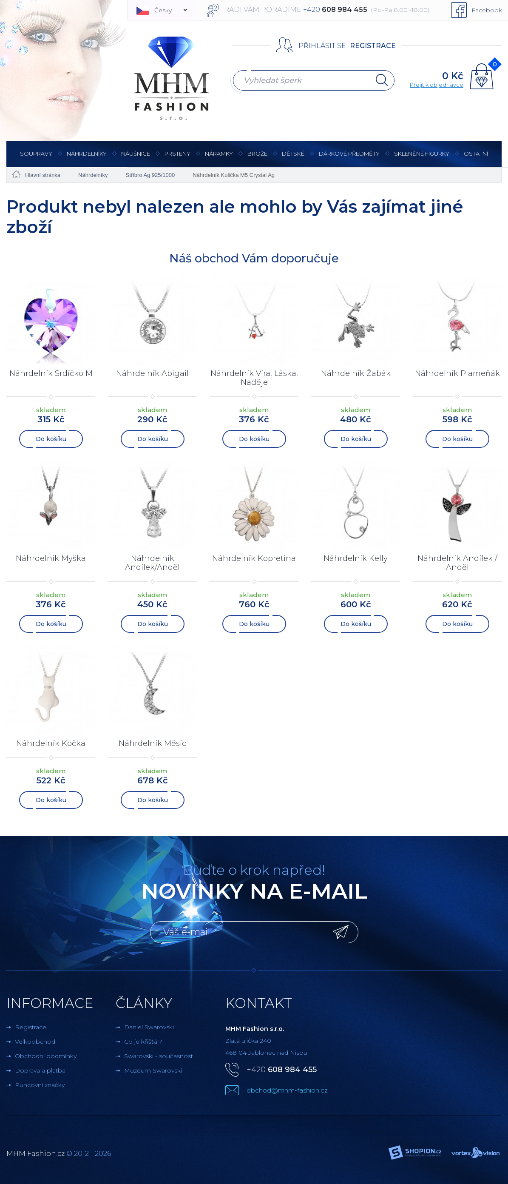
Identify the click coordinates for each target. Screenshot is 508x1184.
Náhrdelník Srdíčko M (51, 373)
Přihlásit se (322, 46)
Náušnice (135, 158)
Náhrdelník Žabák (356, 373)
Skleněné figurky (421, 158)
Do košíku (51, 439)
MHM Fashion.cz (35, 1154)
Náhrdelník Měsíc (152, 743)
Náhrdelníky (87, 158)
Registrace (373, 46)
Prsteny (177, 158)
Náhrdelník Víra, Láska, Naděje (254, 378)
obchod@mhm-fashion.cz (287, 1090)
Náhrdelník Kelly (356, 558)
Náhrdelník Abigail (152, 373)
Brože (257, 153)
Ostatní (476, 158)
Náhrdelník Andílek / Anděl (457, 563)
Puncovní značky (40, 1085)
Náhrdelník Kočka (50, 743)
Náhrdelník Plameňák (457, 373)
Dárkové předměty (349, 158)
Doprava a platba (40, 1070)
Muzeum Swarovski (153, 1070)
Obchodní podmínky (46, 1056)
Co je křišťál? (143, 1041)
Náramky (219, 158)
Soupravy (36, 158)
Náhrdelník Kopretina (254, 558)
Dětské (293, 153)
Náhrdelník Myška (51, 558)
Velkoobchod (35, 1041)
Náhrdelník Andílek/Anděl (152, 563)
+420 (282, 1069)
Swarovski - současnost (158, 1056)
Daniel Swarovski (149, 1027)
